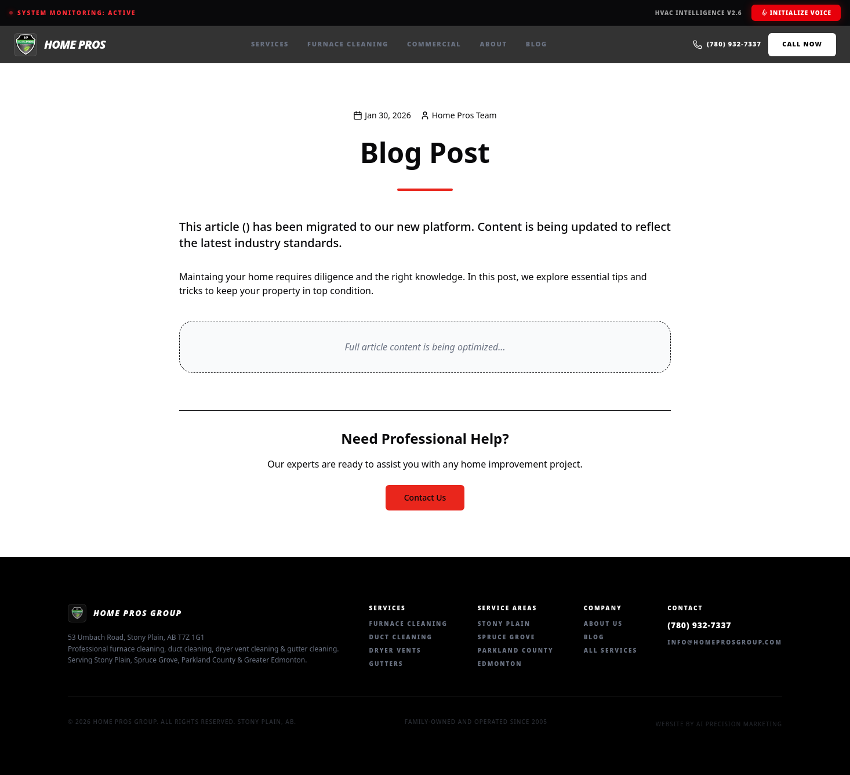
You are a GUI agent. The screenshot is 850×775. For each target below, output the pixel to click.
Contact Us (425, 497)
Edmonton (500, 664)
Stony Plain (504, 624)
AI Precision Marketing (739, 724)
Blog (536, 43)
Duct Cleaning (401, 637)
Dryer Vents (395, 650)
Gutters (386, 664)
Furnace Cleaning (347, 43)
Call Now (802, 43)
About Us (603, 624)
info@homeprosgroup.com (724, 642)
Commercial (434, 43)
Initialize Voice (796, 13)
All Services (611, 650)
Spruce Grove (506, 637)
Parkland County (516, 650)
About (493, 43)
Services (270, 43)
